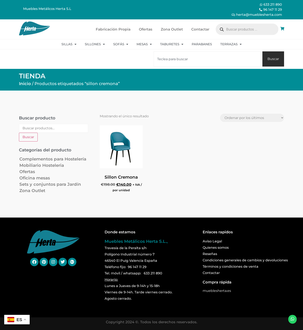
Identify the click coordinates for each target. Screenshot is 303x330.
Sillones (95, 44)
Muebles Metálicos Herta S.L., (136, 241)
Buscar (28, 137)
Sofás (120, 44)
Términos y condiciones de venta (230, 267)
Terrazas (231, 44)
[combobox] (207, 59)
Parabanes (202, 44)
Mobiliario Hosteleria (41, 165)
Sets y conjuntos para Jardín (50, 184)
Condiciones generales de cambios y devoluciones (245, 260)
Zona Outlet (172, 29)
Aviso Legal (212, 241)
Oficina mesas (34, 177)
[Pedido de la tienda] (252, 118)
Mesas (144, 44)
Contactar (200, 29)
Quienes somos (216, 248)
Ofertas (145, 29)
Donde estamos (120, 232)
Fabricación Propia (113, 29)
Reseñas (210, 254)
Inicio (25, 83)
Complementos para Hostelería (52, 159)
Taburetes (171, 44)
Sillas (68, 44)
